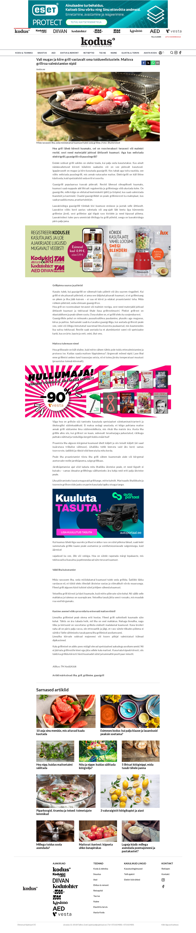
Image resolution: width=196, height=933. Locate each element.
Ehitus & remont (69, 53)
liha (75, 675)
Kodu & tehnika (24, 53)
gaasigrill (99, 675)
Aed (53, 53)
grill (80, 675)
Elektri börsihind (132, 879)
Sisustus (42, 53)
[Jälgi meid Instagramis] (176, 53)
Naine (114, 53)
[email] (157, 63)
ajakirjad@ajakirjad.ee (98, 925)
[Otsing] (172, 53)
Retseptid (88, 53)
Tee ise (102, 53)
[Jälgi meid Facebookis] (180, 53)
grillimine (88, 675)
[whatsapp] (153, 63)
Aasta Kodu (150, 53)
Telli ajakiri (156, 37)
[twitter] (148, 63)
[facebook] (143, 63)
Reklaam (165, 868)
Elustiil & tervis (130, 53)
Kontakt (165, 874)
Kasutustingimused (133, 868)
